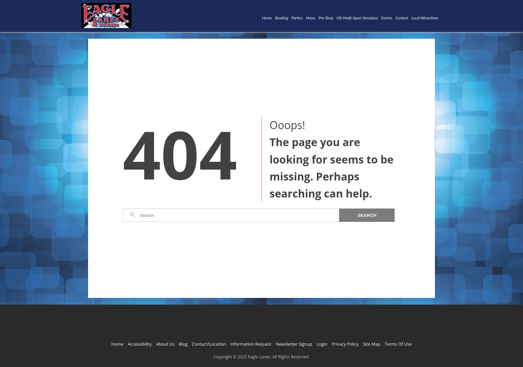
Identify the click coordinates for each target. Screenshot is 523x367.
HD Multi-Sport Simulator (357, 18)
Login (322, 344)
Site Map (371, 344)
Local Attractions (425, 18)
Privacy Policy (345, 344)
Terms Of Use (398, 344)
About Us (165, 344)
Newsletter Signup (294, 344)
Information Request (251, 344)
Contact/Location (209, 344)
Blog (183, 344)
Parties (297, 18)
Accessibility (139, 344)
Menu (310, 18)
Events (386, 18)
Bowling (281, 18)
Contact (401, 18)
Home (267, 18)
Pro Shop (326, 18)
